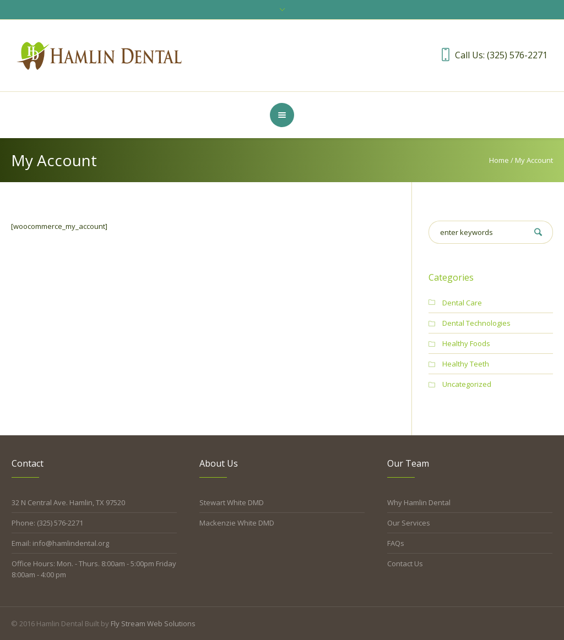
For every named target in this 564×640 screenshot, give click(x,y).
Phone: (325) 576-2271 (47, 523)
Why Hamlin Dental (419, 502)
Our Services (408, 523)
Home (499, 160)
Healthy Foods (466, 343)
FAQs (395, 543)
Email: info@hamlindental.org (60, 543)
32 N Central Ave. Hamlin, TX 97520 (68, 502)
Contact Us (405, 563)
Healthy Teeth (465, 364)
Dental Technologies (476, 323)
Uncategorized (466, 384)
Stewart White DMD (231, 502)
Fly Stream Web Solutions (153, 623)
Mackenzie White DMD (236, 523)
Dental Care (462, 303)
